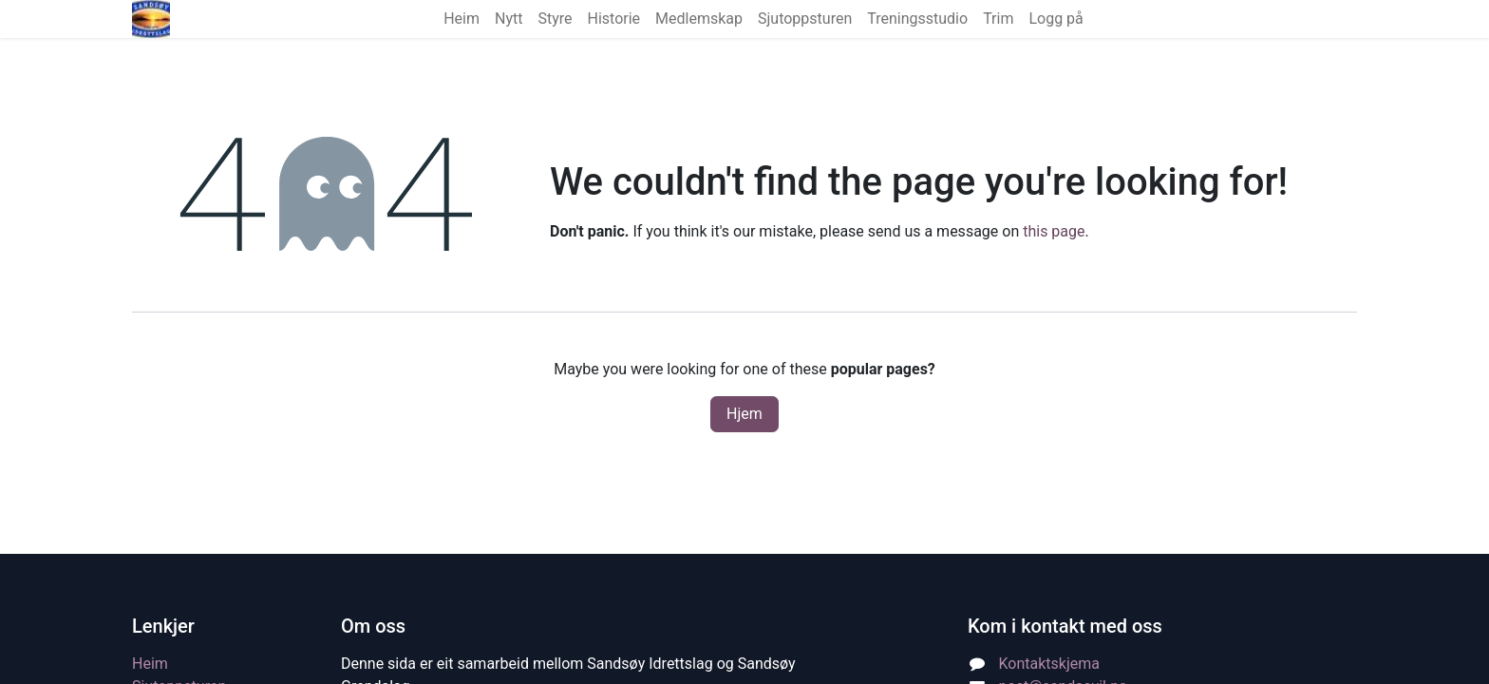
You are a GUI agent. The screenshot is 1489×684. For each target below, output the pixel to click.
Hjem (744, 414)
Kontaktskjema (1049, 664)
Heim (150, 664)
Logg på (1055, 19)
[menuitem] (461, 19)
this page (1053, 231)
